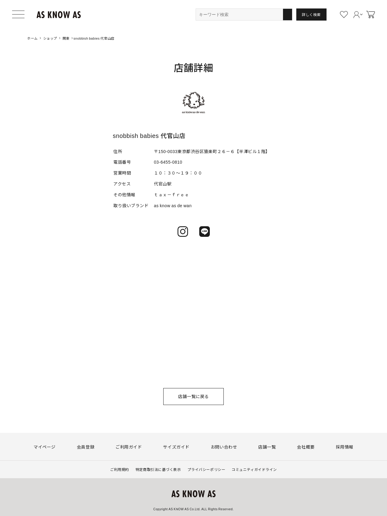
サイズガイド (176, 447)
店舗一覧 (267, 447)
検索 (287, 14)
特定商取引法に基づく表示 (158, 469)
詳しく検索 (311, 14)
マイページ (45, 447)
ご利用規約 (119, 469)
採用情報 (344, 447)
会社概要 (305, 447)
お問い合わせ (224, 447)
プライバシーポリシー (206, 469)
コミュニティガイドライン (254, 469)
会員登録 (85, 447)
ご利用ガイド (128, 447)
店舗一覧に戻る (193, 396)
